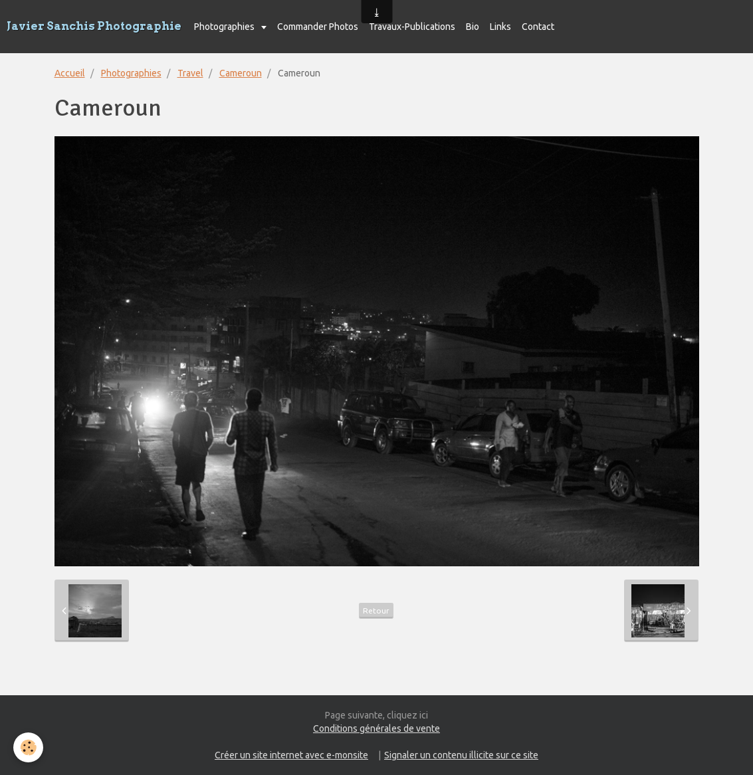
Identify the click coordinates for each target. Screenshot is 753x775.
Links (500, 26)
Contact (538, 26)
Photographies (225, 26)
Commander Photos (317, 26)
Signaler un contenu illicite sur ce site (461, 755)
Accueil (69, 73)
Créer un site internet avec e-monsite (291, 755)
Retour (376, 610)
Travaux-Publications (412, 26)
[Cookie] (28, 747)
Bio (472, 26)
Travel (190, 73)
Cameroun (240, 73)
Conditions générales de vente (376, 728)
